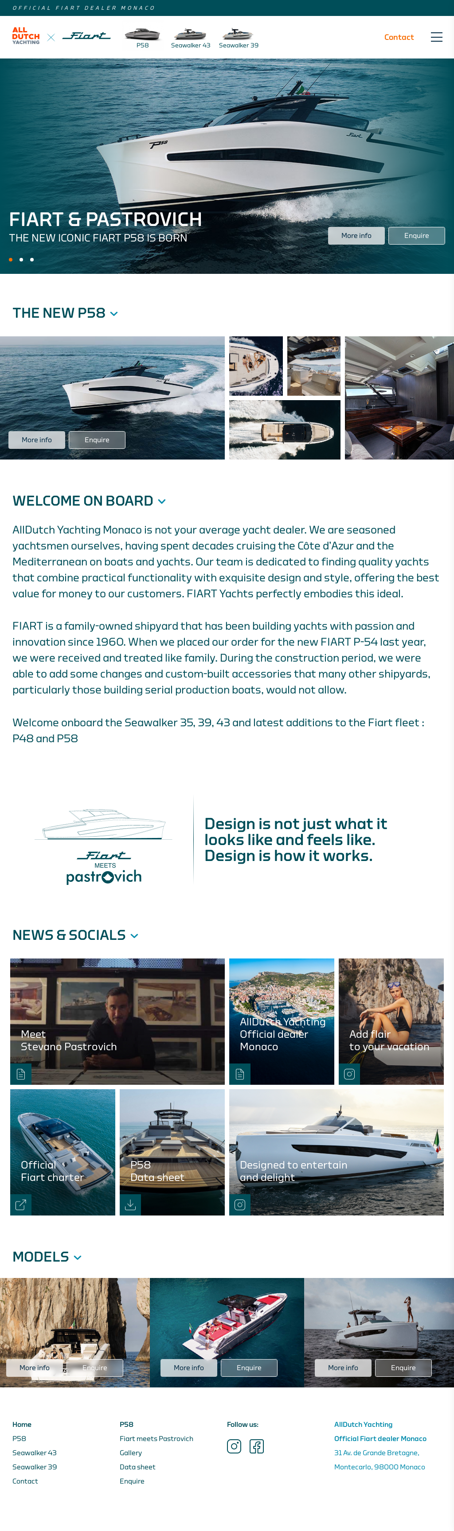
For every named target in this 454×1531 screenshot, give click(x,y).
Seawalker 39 (34, 1467)
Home (21, 1424)
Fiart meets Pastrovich (156, 1438)
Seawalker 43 (34, 1453)
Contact (399, 37)
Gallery (131, 1453)
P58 (19, 1438)
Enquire (132, 1481)
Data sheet (138, 1467)
